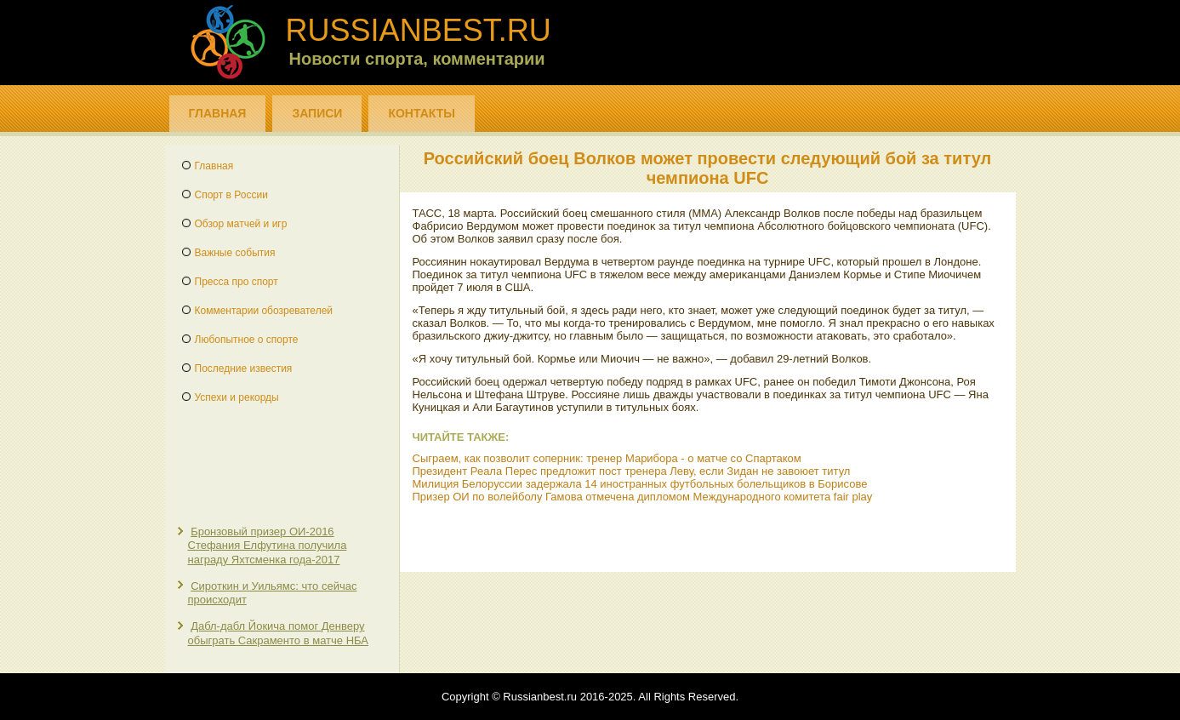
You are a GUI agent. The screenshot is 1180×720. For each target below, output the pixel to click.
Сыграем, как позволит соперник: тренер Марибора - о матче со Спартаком (607, 458)
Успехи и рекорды (237, 397)
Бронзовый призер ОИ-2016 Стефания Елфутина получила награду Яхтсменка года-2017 (267, 545)
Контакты (421, 113)
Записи (317, 113)
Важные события (235, 253)
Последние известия (244, 368)
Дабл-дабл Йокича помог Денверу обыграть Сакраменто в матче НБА (278, 633)
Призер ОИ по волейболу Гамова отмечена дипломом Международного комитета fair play (643, 496)
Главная (218, 113)
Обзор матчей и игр (241, 224)
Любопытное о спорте (247, 340)
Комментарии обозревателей (264, 311)
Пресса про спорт (236, 282)
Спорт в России (231, 195)
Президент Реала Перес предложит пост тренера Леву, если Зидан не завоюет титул (632, 471)
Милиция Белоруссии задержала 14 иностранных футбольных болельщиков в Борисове (640, 483)
